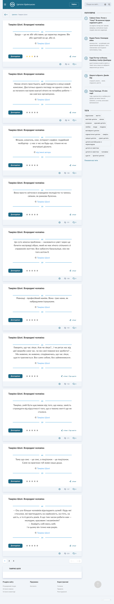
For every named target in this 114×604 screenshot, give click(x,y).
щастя (88, 156)
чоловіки (104, 152)
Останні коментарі (9, 592)
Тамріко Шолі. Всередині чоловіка (26, 24)
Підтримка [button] (34, 582)
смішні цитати (91, 138)
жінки (102, 119)
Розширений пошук (9, 586)
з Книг (74, 56)
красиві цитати (100, 123)
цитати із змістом (92, 152)
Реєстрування (62, 592)
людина (103, 127)
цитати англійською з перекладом (94, 143)
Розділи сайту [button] (8, 582)
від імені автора (43, 152)
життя (98, 116)
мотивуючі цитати (92, 131)
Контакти (33, 586)
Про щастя (72, 376)
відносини (89, 116)
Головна (60, 586)
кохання (89, 123)
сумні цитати (103, 138)
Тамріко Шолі (43, 43)
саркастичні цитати (93, 134)
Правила (60, 589)
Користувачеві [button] (62, 582)
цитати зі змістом (92, 148)
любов (88, 127)
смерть (105, 134)
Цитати (14, 14)
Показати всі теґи (91, 160)
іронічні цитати (98, 156)
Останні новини (8, 589)
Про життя (72, 430)
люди (95, 127)
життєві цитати (91, 119)
